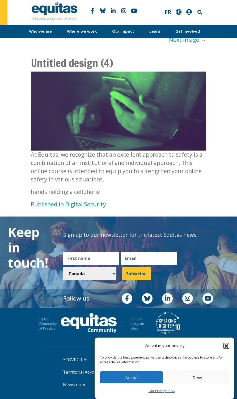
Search (199, 12)
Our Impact (123, 31)
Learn (154, 31)
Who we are (40, 31)
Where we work (82, 31)
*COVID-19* (75, 360)
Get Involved (187, 31)
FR (167, 12)
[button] (226, 345)
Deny (197, 377)
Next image (187, 39)
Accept (131, 377)
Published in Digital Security (68, 204)
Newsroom (74, 385)
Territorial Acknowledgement (92, 372)
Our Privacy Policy (162, 391)
